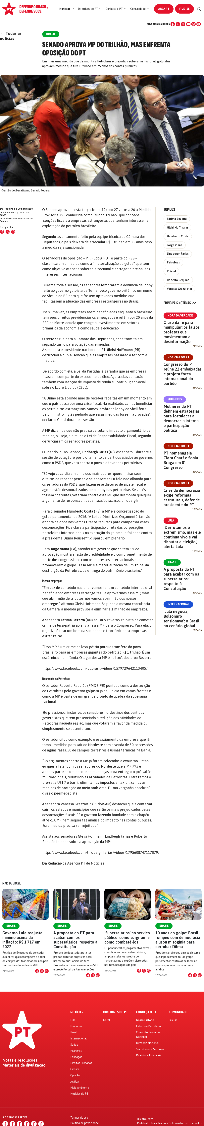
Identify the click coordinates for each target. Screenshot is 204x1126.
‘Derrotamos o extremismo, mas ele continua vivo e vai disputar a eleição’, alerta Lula (182, 537)
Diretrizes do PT (115, 1012)
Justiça (74, 1081)
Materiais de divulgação (24, 1065)
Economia (76, 1026)
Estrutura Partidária (148, 1026)
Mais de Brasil (11, 883)
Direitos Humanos (81, 1063)
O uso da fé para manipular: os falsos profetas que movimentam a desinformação (182, 332)
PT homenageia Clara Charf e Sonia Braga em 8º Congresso (181, 460)
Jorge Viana (174, 245)
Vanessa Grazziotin (179, 288)
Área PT (163, 8)
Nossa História (145, 1020)
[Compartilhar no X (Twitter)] (8, 232)
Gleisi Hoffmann (177, 227)
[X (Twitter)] (183, 24)
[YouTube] (188, 24)
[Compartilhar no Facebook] (2, 232)
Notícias (76, 1012)
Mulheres (175, 399)
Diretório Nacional (147, 1043)
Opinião (75, 1075)
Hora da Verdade (180, 315)
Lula (171, 520)
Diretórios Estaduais (148, 1055)
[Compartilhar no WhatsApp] (13, 232)
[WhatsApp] (193, 24)
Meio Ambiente (79, 1087)
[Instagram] (178, 24)
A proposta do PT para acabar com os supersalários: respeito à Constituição (181, 579)
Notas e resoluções (19, 1060)
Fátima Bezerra (177, 218)
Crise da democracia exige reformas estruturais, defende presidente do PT (182, 497)
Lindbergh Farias (177, 253)
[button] (67, 9)
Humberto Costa (177, 236)
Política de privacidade (84, 1123)
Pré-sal (171, 271)
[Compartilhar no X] (42, 971)
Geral (106, 1020)
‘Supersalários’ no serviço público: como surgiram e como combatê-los (127, 937)
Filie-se (184, 8)
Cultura (74, 1069)
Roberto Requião (178, 280)
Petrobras (173, 262)
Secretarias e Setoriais (150, 1049)
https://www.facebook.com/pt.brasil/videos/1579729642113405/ (95, 668)
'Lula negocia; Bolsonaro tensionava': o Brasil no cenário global (181, 618)
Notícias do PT (178, 357)
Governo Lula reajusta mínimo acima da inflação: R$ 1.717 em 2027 (22, 940)
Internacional (178, 604)
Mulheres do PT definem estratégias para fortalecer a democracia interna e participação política (182, 418)
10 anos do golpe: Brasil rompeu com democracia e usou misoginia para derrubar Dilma (177, 940)
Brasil (172, 562)
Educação (76, 1057)
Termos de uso (79, 1117)
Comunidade (178, 1012)
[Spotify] (198, 24)
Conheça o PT (146, 1012)
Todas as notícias (11, 36)
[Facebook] (173, 24)
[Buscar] (199, 9)
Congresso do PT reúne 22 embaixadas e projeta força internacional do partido (183, 374)
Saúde (74, 1044)
